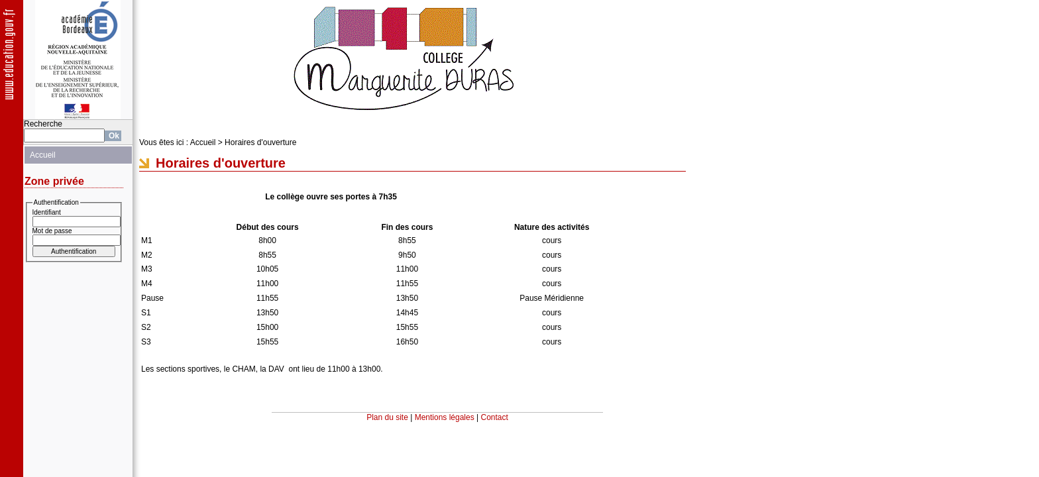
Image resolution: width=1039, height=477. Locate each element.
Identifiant (46, 212)
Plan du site (387, 417)
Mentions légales (444, 417)
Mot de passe (52, 231)
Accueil (43, 155)
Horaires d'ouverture (260, 142)
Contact (494, 417)
